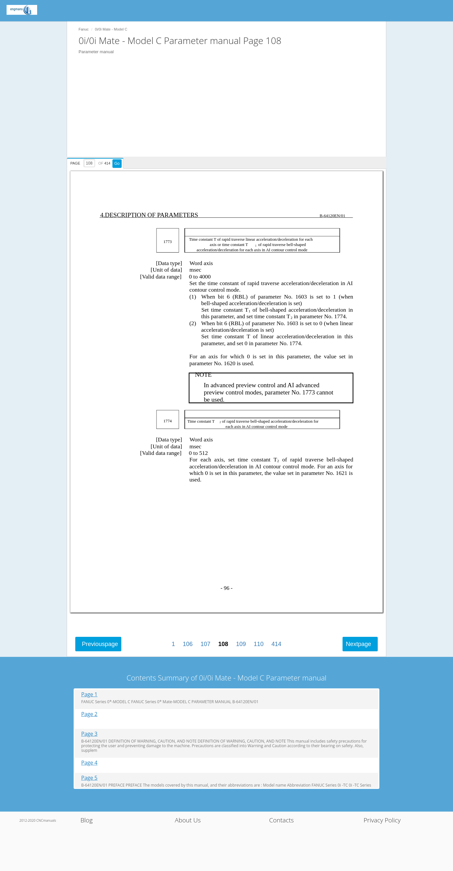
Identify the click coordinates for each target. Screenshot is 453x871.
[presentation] (96, 162)
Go (117, 163)
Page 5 (89, 777)
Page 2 (89, 714)
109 (241, 644)
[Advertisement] (230, 111)
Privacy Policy (382, 820)
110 (259, 644)
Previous (100, 644)
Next (358, 644)
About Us (188, 820)
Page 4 (89, 762)
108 (223, 644)
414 (276, 644)
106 (188, 644)
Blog (87, 820)
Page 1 (89, 694)
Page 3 (89, 733)
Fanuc (84, 29)
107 (205, 644)
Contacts (281, 820)
